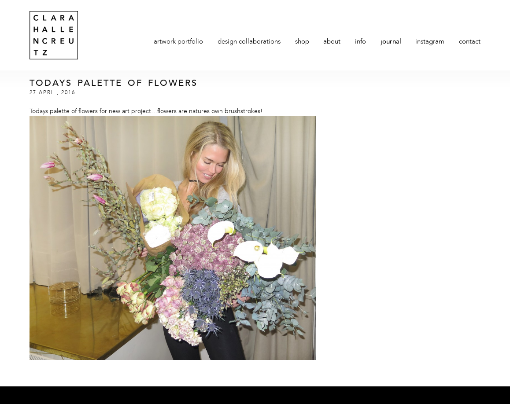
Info (360, 42)
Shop (302, 42)
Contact (469, 42)
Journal (391, 42)
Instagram (429, 42)
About (331, 42)
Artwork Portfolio (178, 42)
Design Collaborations (249, 42)
